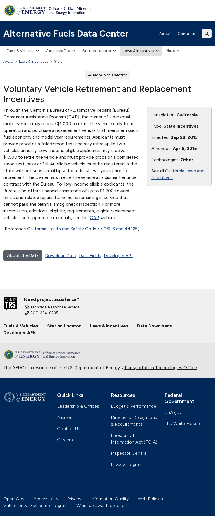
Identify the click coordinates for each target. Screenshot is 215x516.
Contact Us (68, 428)
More (172, 50)
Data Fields (90, 255)
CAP (94, 217)
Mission (65, 417)
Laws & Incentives (141, 50)
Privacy (74, 498)
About (165, 33)
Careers (65, 439)
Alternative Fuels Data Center (66, 33)
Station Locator (99, 50)
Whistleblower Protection (101, 505)
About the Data (23, 255)
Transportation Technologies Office (160, 367)
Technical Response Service (52, 307)
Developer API (118, 255)
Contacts (186, 33)
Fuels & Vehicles (23, 50)
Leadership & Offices (78, 406)
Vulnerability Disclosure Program (35, 505)
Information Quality (109, 498)
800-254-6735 (41, 313)
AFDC (8, 61)
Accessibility (45, 498)
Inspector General (129, 453)
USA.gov (173, 412)
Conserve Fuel (60, 50)
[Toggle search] (207, 33)
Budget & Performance (133, 406)
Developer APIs (19, 332)
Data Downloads (154, 326)
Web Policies (150, 498)
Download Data (60, 255)
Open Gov (13, 498)
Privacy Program (126, 464)
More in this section (107, 75)
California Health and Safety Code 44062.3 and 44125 (82, 228)
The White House (182, 423)
